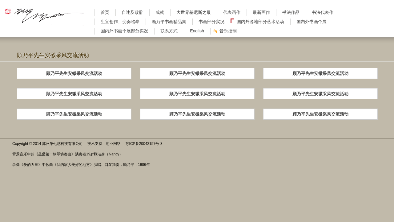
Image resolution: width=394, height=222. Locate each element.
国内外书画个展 (311, 21)
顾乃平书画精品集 (169, 21)
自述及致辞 (132, 12)
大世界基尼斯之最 (193, 12)
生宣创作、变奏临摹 (120, 21)
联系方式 (169, 30)
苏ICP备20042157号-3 (144, 144)
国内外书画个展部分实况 (124, 30)
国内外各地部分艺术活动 (260, 21)
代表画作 (231, 12)
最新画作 (261, 12)
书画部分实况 (211, 21)
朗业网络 (113, 144)
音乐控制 (228, 30)
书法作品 (291, 12)
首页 (105, 12)
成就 (159, 12)
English (197, 30)
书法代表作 (322, 12)
